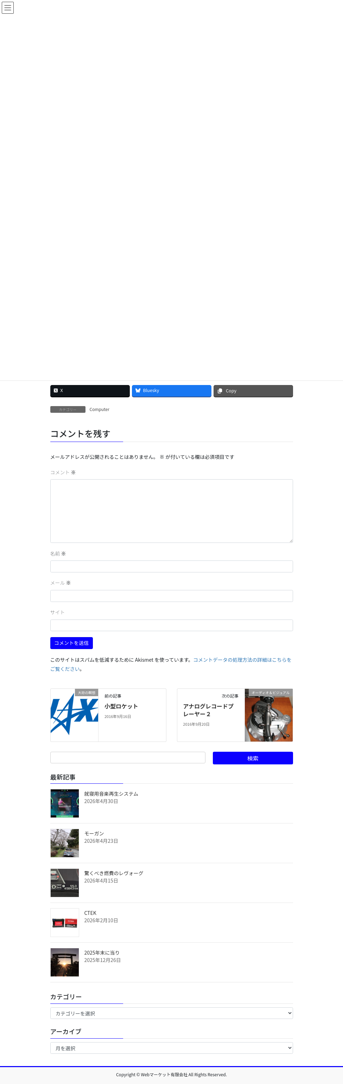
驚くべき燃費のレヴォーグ (114, 873)
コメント (63, 472)
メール (60, 582)
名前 (58, 553)
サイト (57, 612)
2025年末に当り (102, 952)
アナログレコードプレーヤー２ (208, 710)
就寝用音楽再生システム (111, 793)
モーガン (94, 833)
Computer (99, 409)
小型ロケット (121, 706)
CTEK (90, 912)
